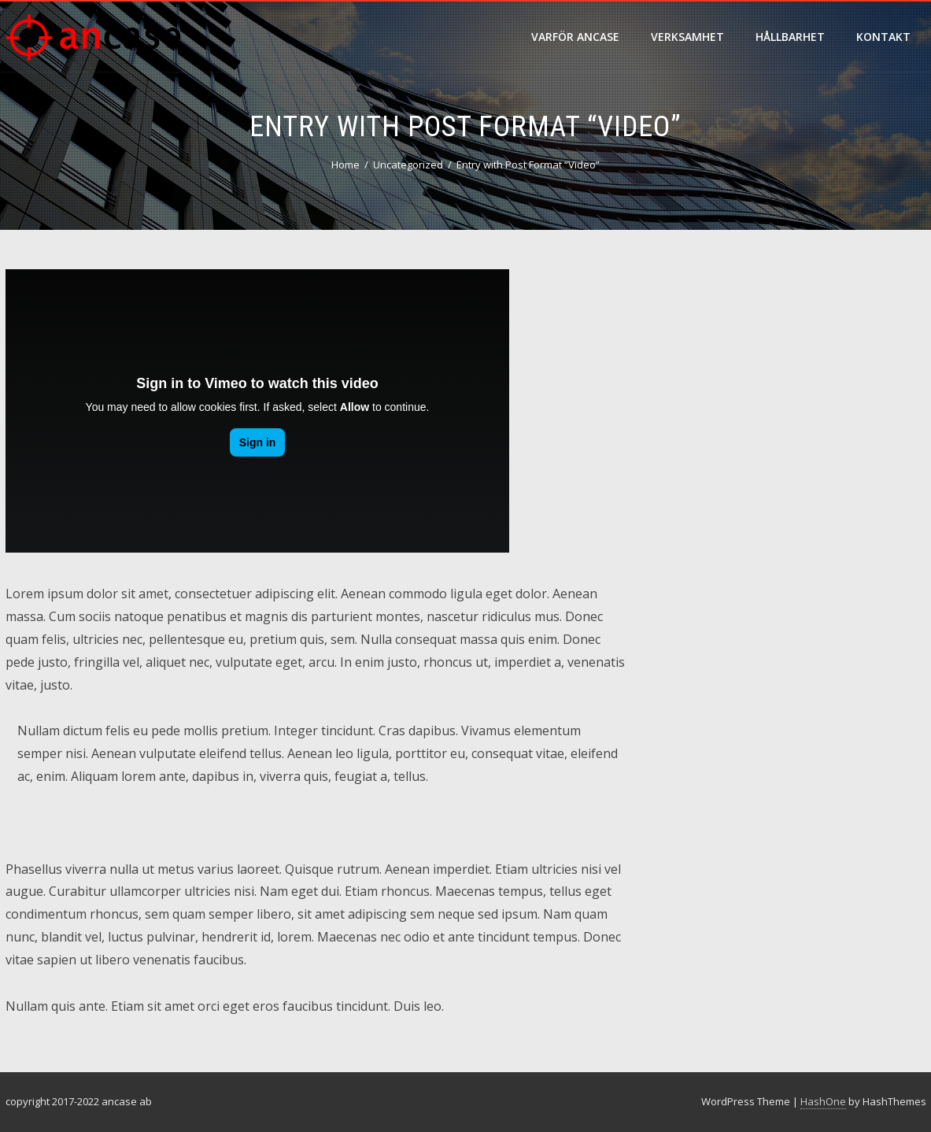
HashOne (823, 1101)
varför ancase (575, 36)
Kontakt (883, 36)
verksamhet (687, 36)
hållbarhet (790, 36)
